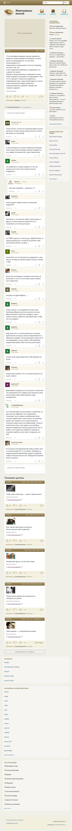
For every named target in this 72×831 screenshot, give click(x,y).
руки (38, 515)
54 (10, 505)
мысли (6, 737)
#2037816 (8, 619)
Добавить (64, 10)
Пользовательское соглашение (14, 820)
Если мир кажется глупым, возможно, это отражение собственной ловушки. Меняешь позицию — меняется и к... (57, 85)
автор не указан (11, 91)
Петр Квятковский (14, 500)
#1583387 (8, 515)
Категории (42, 10)
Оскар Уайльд (53, 158)
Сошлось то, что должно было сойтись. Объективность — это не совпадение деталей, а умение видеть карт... (57, 99)
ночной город (9, 680)
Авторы (53, 10)
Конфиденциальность (12, 823)
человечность (34, 584)
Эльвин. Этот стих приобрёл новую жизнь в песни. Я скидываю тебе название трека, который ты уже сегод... (58, 44)
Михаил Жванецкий (55, 175)
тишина (7, 746)
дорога (6, 671)
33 (10, 573)
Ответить (9, 136)
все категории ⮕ (9, 755)
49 (10, 541)
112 (18, 96)
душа (30, 550)
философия (8, 750)
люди (41, 51)
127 (10, 96)
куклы (38, 550)
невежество (42, 584)
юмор (6, 696)
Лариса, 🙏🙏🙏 (54, 34)
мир (5, 710)
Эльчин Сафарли (54, 170)
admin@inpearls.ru (61, 825)
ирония (6, 728)
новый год (7, 741)
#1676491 (8, 482)
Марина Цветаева (55, 166)
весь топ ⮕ (7, 808)
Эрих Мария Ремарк (55, 136)
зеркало (32, 482)
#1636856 (8, 550)
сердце (6, 719)
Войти (7, 3)
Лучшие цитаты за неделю (24, 652)
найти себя (42, 482)
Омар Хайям (53, 145)
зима (6, 714)
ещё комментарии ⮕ (55, 124)
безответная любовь (12, 667)
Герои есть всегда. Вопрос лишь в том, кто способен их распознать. (58, 65)
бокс (35, 515)
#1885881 (8, 584)
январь (6, 662)
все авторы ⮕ (53, 179)
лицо (36, 482)
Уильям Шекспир (54, 149)
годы (6, 705)
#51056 (8, 51)
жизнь (37, 51)
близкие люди (9, 676)
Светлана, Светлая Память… (58, 28)
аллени (24, 181)
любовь (6, 732)
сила (31, 619)
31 (10, 610)
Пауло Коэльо (53, 141)
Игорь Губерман (54, 162)
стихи (6, 723)
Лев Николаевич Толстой (57, 153)
